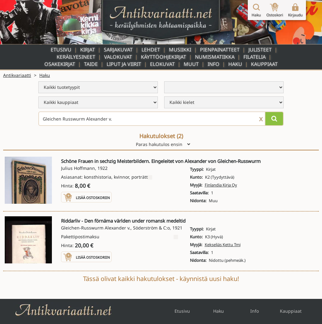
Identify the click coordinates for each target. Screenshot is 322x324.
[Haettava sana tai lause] (161, 118)
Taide (91, 64)
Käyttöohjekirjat (163, 56)
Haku (235, 64)
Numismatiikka (215, 56)
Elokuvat (162, 64)
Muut (191, 64)
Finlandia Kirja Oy (221, 185)
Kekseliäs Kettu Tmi (223, 244)
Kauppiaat (264, 64)
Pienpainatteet (220, 49)
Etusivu (61, 49)
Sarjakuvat (118, 49)
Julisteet (260, 49)
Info (213, 64)
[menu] (98, 87)
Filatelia (254, 56)
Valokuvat (118, 56)
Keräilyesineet (76, 56)
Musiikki (180, 49)
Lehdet (151, 49)
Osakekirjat (59, 64)
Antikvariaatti (17, 75)
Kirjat (87, 49)
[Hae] (274, 118)
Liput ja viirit (124, 64)
